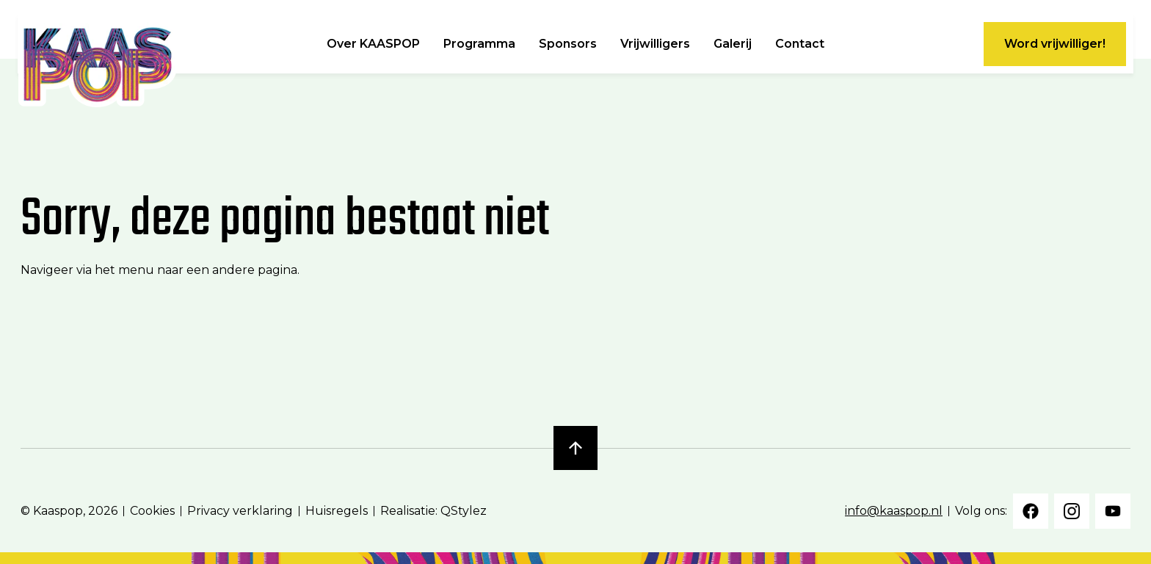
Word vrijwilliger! (1054, 44)
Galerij (733, 44)
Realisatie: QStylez (433, 511)
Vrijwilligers (655, 44)
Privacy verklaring (240, 511)
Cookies (152, 511)
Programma (479, 44)
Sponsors (568, 44)
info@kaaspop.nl (894, 511)
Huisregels (336, 511)
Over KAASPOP (373, 44)
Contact (799, 44)
